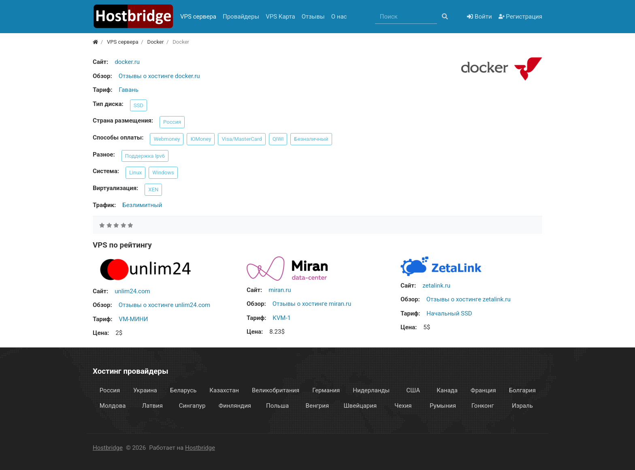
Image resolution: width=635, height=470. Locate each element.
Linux (135, 172)
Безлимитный (142, 205)
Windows (163, 172)
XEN (153, 189)
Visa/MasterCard (242, 139)
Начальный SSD (449, 313)
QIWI (278, 139)
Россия (172, 122)
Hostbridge (108, 447)
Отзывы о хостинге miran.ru (312, 303)
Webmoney (166, 139)
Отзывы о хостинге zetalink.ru (468, 299)
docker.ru (127, 62)
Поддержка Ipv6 (145, 156)
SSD (138, 105)
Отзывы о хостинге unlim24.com (164, 305)
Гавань (128, 89)
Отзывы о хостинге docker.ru (159, 76)
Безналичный (311, 139)
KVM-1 (282, 318)
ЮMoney (200, 139)
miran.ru (279, 290)
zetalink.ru (436, 285)
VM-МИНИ (133, 319)
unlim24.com (132, 291)
